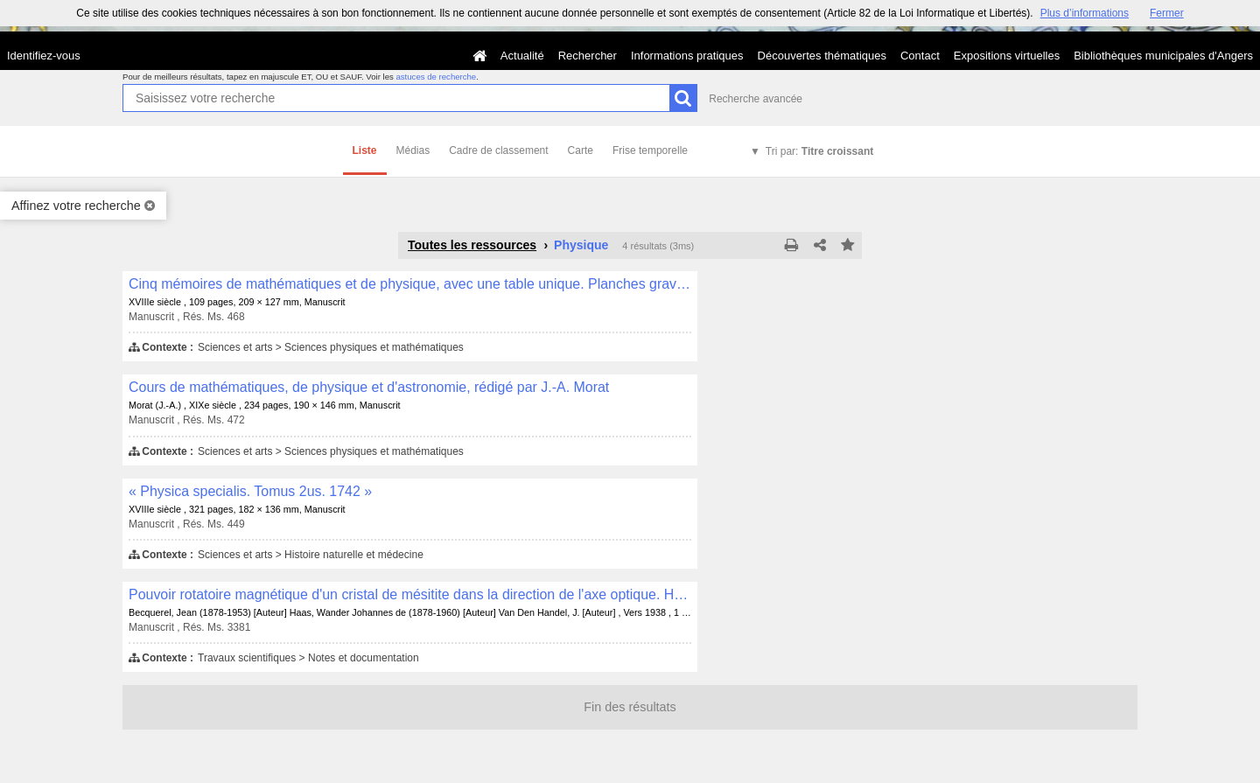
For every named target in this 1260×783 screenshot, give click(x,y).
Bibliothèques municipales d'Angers (1163, 55)
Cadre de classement (498, 150)
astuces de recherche (436, 76)
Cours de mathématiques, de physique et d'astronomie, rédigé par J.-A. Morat (369, 387)
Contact (920, 55)
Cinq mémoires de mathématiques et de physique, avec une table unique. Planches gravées (410, 283)
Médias (413, 150)
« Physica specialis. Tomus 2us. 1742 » (250, 491)
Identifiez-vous (43, 55)
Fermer (1167, 13)
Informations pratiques (687, 55)
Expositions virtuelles (1007, 55)
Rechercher (587, 55)
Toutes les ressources (472, 245)
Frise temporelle (650, 150)
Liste (365, 150)
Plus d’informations (1084, 13)
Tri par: (819, 151)
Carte (580, 150)
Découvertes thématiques (822, 55)
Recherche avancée (755, 99)
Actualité (522, 55)
